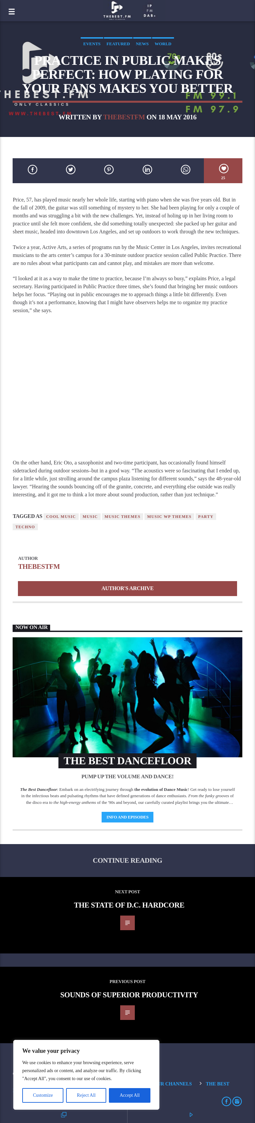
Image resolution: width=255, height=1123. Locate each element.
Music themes (123, 516)
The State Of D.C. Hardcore (129, 905)
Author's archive (127, 588)
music (90, 516)
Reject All (86, 1095)
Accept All (129, 1095)
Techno (25, 527)
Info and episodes (127, 816)
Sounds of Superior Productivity (129, 995)
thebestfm (124, 117)
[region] (86, 1075)
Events (92, 43)
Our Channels (172, 1083)
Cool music (61, 516)
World (163, 43)
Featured (118, 43)
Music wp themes (169, 516)
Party (205, 516)
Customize (43, 1095)
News (142, 43)
